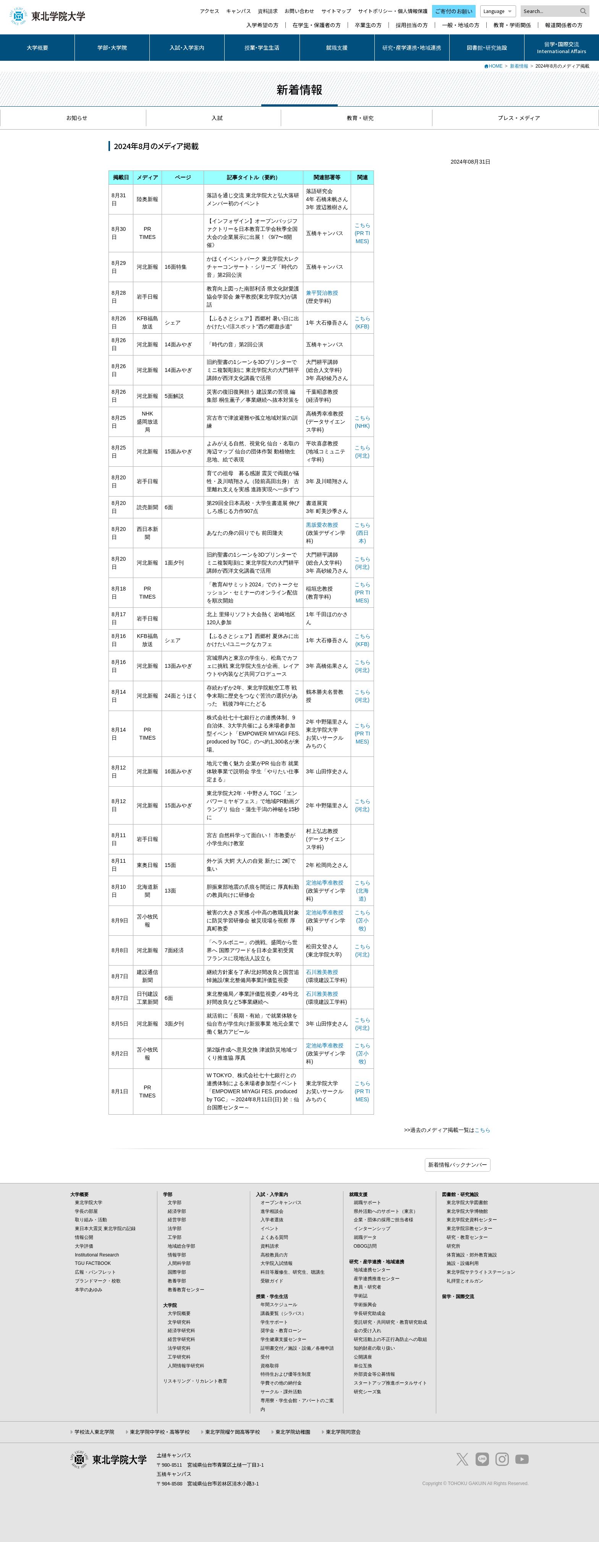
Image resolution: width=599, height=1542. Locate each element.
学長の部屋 (86, 1211)
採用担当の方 (412, 25)
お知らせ (73, 118)
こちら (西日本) (363, 533)
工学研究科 (179, 1357)
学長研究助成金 (370, 1313)
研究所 (453, 1246)
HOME (496, 66)
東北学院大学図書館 (467, 1202)
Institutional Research (97, 1255)
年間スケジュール (279, 1304)
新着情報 (519, 66)
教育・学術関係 (512, 25)
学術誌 (360, 1296)
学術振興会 (365, 1304)
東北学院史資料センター (472, 1219)
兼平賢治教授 (322, 293)
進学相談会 (272, 1211)
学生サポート (274, 1322)
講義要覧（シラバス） (283, 1313)
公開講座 (363, 1357)
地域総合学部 (181, 1246)
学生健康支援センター (283, 1339)
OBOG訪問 (365, 1246)
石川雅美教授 (322, 972)
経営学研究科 (181, 1339)
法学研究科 (179, 1348)
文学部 (174, 1202)
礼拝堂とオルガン (465, 1281)
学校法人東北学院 (94, 1431)
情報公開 (84, 1237)
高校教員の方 (274, 1255)
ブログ (458, 1165)
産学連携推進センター (377, 1278)
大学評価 (84, 1246)
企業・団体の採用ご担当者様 (383, 1219)
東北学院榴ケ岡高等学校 (232, 1431)
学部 (167, 1194)
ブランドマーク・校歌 (98, 1281)
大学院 (170, 1305)
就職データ (365, 1237)
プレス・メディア (515, 118)
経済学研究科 (181, 1330)
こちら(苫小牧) (363, 920)
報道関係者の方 (564, 25)
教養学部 (177, 1281)
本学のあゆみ (88, 1289)
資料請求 (268, 11)
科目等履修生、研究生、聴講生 (293, 1272)
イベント (270, 1228)
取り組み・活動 (91, 1219)
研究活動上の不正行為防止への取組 (390, 1339)
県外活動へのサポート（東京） (386, 1211)
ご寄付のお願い (454, 11)
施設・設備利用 (463, 1263)
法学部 (174, 1228)
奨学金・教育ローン (281, 1330)
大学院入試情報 (277, 1263)
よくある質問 (274, 1237)
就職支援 (337, 47)
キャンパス (238, 11)
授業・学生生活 (261, 47)
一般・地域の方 (460, 25)
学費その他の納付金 (281, 1383)
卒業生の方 (368, 25)
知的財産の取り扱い (374, 1348)
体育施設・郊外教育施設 (472, 1255)
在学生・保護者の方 (317, 25)
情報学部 (177, 1255)
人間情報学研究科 (186, 1365)
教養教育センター (186, 1289)
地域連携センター (372, 1270)
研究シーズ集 (367, 1391)
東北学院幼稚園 (292, 1431)
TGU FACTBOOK (93, 1263)
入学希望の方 (262, 25)
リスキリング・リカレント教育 (195, 1381)
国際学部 (177, 1272)
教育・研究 (357, 118)
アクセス (209, 11)
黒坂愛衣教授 (322, 525)
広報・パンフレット (95, 1272)
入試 (213, 118)
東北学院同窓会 (343, 1431)
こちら (482, 1130)
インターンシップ (372, 1228)
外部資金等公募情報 (374, 1374)
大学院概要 (179, 1313)
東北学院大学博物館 (467, 1211)
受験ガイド (272, 1281)
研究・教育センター (467, 1237)
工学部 (174, 1237)
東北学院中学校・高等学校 (159, 1431)
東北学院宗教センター (469, 1228)
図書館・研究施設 (487, 47)
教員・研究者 (367, 1287)
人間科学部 (179, 1263)
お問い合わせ (299, 11)
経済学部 (177, 1211)
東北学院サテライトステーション (481, 1272)
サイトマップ (336, 11)
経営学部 (177, 1219)
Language (498, 11)
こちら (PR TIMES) (363, 233)
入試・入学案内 (187, 47)
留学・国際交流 (458, 1296)
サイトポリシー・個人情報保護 (392, 11)
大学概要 (37, 47)
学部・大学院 (112, 47)
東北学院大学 (88, 1202)
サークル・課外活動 (281, 1391)
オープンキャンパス (281, 1202)
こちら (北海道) (363, 891)
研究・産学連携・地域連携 (411, 47)
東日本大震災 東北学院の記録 (105, 1228)
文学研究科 (179, 1322)
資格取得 (270, 1365)
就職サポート (367, 1202)
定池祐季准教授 (324, 883)
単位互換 (363, 1365)
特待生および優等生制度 (286, 1374)
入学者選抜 (272, 1219)
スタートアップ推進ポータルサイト (390, 1383)
